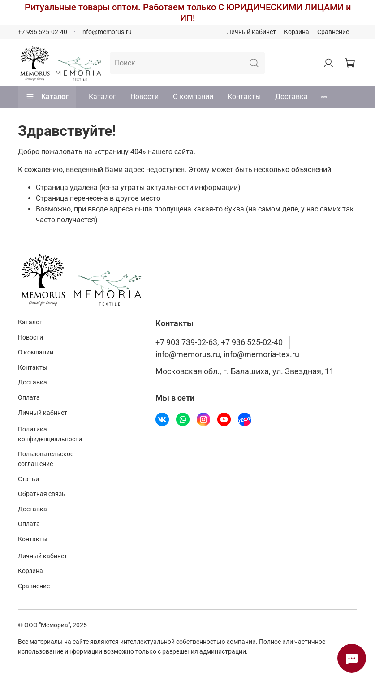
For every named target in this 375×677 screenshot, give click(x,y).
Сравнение (333, 32)
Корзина (296, 32)
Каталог (47, 96)
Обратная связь (41, 494)
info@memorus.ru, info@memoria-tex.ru (227, 354)
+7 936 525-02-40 (42, 32)
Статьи (28, 479)
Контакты (244, 96)
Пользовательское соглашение (45, 459)
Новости (144, 96)
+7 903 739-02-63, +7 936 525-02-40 (219, 342)
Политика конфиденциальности (50, 434)
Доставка (291, 96)
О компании (193, 96)
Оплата (29, 397)
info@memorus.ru (106, 32)
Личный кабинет (251, 32)
